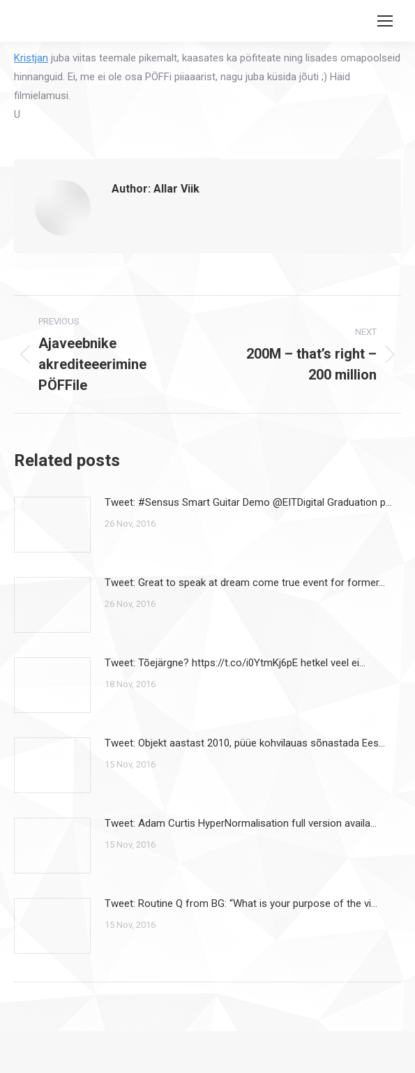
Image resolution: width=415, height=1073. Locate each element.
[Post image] (52, 525)
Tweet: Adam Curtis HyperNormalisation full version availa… (241, 823)
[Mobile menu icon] (385, 21)
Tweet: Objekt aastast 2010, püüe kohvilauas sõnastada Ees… (245, 743)
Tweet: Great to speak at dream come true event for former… (245, 582)
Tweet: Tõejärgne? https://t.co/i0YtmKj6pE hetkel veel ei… (235, 662)
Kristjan (31, 58)
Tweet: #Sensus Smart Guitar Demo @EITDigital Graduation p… (248, 502)
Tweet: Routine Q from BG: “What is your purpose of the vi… (241, 903)
